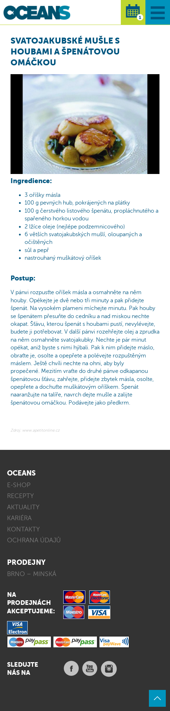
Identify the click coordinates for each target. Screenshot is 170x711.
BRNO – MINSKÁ (31, 573)
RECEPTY (20, 495)
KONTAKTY (23, 529)
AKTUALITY (23, 507)
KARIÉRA (19, 518)
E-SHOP (19, 485)
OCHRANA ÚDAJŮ (34, 540)
